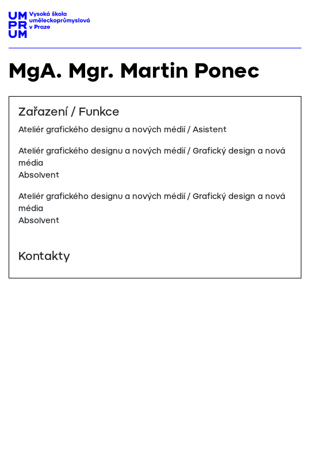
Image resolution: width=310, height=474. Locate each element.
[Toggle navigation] (288, 21)
